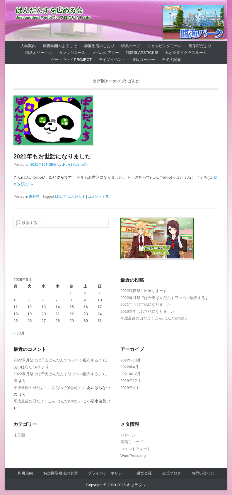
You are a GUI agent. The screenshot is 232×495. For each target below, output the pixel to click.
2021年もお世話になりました (52, 156)
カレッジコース (72, 52)
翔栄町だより (200, 46)
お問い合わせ (203, 473)
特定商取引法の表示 (60, 473)
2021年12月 (130, 374)
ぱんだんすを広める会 (49, 10)
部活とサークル (38, 52)
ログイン (128, 435)
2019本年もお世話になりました (147, 311)
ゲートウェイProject (71, 59)
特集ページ (130, 46)
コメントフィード (135, 449)
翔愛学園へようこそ (60, 46)
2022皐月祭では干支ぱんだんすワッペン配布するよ (164, 298)
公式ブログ (171, 473)
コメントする (98, 196)
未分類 (34, 196)
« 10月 (19, 333)
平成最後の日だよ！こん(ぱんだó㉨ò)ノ (154, 318)
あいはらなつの (74, 165)
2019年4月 (129, 387)
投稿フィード (131, 442)
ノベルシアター (105, 52)
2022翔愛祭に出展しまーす (143, 291)
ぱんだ (60, 196)
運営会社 (144, 473)
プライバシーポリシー (107, 473)
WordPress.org (133, 455)
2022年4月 (129, 367)
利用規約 (25, 473)
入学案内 (28, 46)
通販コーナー (143, 59)
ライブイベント (112, 59)
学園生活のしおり (99, 46)
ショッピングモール (164, 46)
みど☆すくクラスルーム (186, 52)
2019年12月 (130, 380)
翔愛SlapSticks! (142, 52)
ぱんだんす (76, 196)
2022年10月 (130, 360)
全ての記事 (171, 59)
